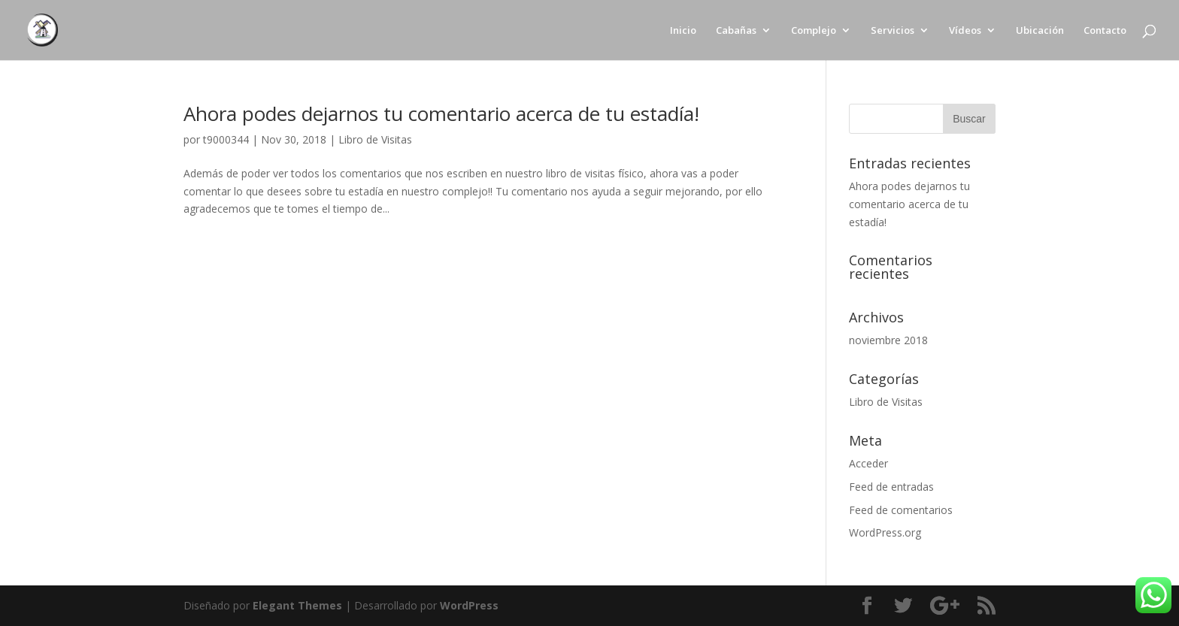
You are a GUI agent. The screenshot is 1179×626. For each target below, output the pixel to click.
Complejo (813, 31)
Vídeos (965, 31)
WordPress (469, 605)
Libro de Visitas (375, 139)
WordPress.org (885, 532)
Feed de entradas (891, 486)
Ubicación (1040, 31)
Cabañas (736, 31)
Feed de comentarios (901, 510)
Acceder (868, 463)
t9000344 (226, 139)
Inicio (683, 31)
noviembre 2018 (888, 340)
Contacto (1105, 31)
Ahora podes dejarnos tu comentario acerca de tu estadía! (441, 113)
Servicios (892, 31)
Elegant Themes (297, 605)
